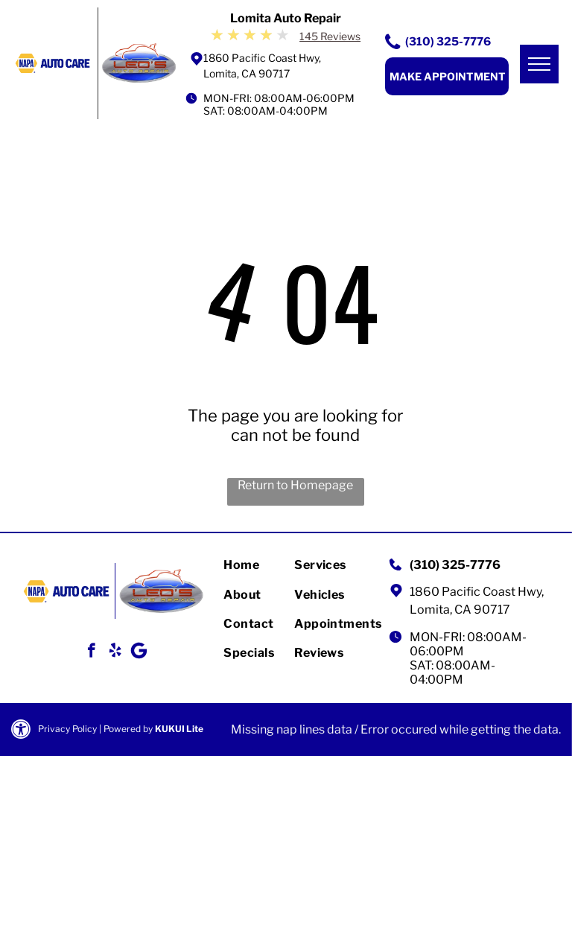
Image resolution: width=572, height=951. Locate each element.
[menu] (539, 64)
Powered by (128, 728)
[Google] (139, 652)
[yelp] (115, 652)
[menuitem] (277, 564)
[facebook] (91, 652)
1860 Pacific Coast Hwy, (477, 592)
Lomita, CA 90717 (460, 609)
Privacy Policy (67, 728)
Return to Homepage (295, 485)
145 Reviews (329, 36)
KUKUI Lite (179, 728)
